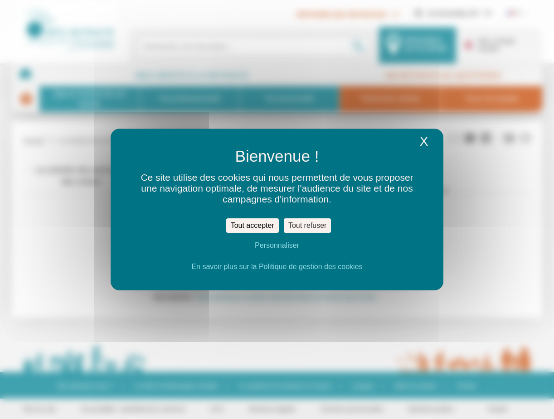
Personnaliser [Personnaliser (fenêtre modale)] (277, 245)
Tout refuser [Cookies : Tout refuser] (307, 225)
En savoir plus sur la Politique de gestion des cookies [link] (276, 266)
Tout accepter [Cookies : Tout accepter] (252, 225)
